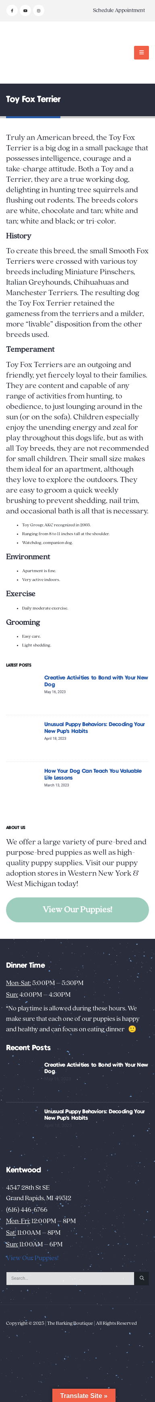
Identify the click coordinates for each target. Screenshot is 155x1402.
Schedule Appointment (119, 10)
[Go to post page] (23, 691)
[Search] (141, 1278)
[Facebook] (12, 10)
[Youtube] (25, 10)
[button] (141, 53)
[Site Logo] (31, 52)
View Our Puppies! (77, 909)
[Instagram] (38, 10)
